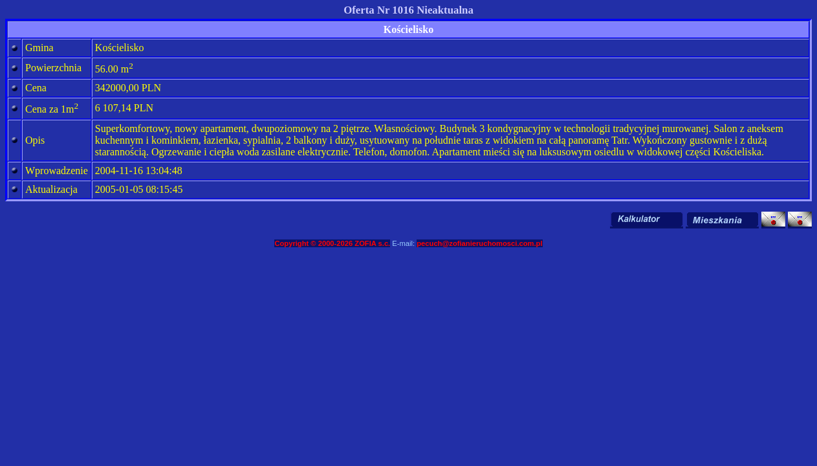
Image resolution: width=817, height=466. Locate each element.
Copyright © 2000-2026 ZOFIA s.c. (332, 243)
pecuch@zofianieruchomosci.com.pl (479, 243)
